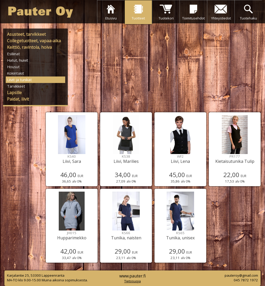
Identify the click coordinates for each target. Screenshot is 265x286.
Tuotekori (166, 18)
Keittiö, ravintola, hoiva (29, 47)
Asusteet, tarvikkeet (26, 34)
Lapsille (14, 92)
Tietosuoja (132, 281)
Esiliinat (13, 53)
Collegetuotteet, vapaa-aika (34, 41)
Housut (13, 66)
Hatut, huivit (17, 60)
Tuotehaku (248, 18)
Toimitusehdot (193, 18)
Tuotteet (138, 18)
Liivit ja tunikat (19, 79)
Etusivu (111, 18)
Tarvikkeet (16, 86)
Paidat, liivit (18, 99)
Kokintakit (15, 73)
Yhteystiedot (221, 18)
